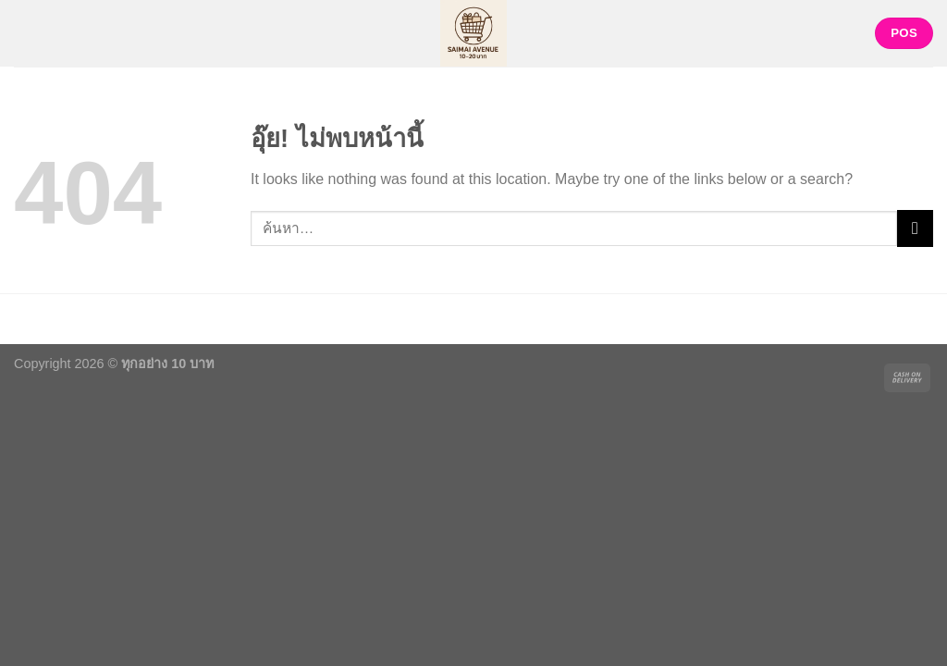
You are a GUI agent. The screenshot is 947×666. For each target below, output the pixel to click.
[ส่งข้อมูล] (915, 228)
